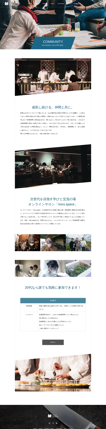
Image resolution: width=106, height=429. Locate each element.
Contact (76, 3)
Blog (69, 3)
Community (61, 3)
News (52, 3)
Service (37, 3)
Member (45, 3)
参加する (53, 342)
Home (29, 3)
